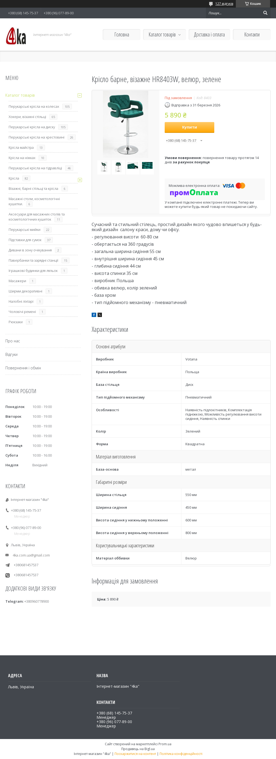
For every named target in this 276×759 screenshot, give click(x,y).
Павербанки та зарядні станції (33, 260)
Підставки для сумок (25, 239)
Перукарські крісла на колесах (34, 106)
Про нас (12, 340)
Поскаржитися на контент (135, 753)
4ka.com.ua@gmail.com (31, 555)
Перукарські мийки (24, 229)
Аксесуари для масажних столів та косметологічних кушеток (37, 217)
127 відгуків (224, 3)
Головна (121, 34)
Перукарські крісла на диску (32, 126)
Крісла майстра (21, 147)
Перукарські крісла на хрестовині (36, 137)
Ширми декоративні (25, 291)
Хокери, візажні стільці (27, 116)
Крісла (14, 178)
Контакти (252, 34)
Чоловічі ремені (22, 311)
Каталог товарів (162, 34)
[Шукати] (265, 13)
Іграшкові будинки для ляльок (33, 270)
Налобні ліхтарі (21, 301)
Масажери (17, 280)
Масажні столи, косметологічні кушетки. (34, 201)
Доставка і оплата (209, 34)
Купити (189, 127)
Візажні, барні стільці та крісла (33, 188)
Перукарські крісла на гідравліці (35, 168)
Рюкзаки (16, 321)
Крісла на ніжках (22, 157)
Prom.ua (164, 744)
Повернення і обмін (23, 367)
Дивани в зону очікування (30, 250)
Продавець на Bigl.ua (138, 749)
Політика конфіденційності (181, 753)
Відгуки (11, 354)
